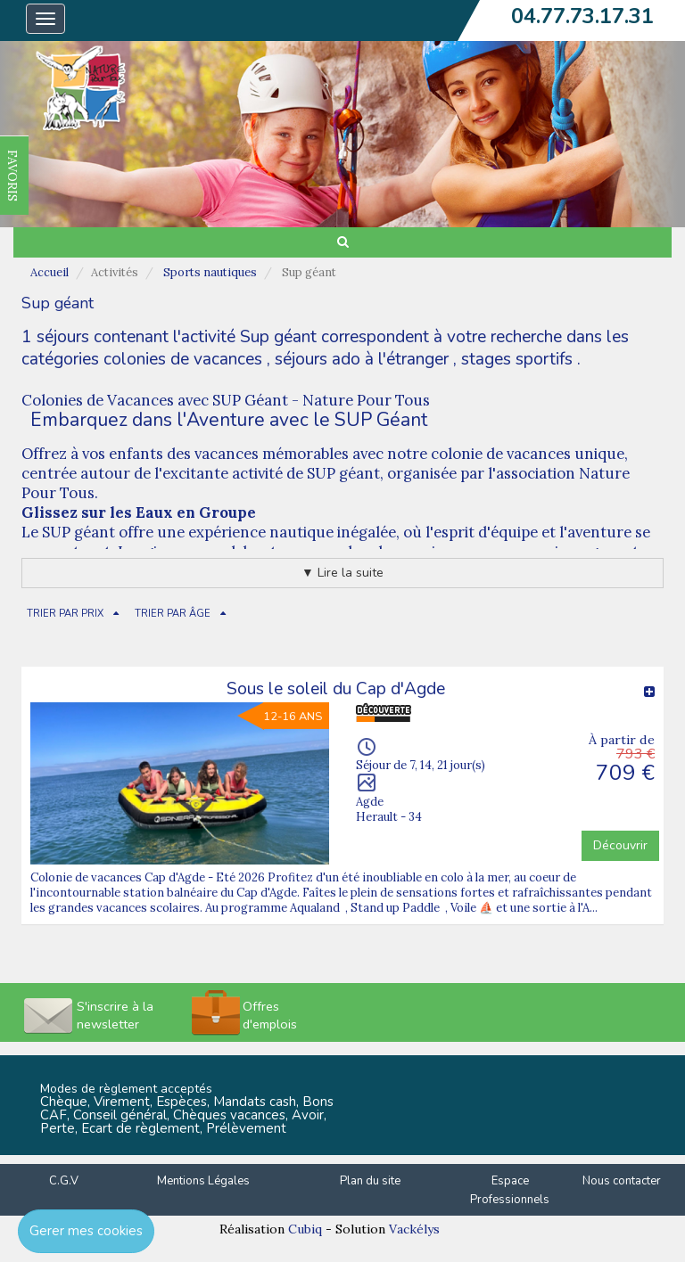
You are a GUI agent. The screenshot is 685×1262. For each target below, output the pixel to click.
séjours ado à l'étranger (362, 359)
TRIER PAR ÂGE (172, 613)
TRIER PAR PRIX (65, 613)
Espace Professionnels (509, 1190)
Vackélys (414, 1229)
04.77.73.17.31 (582, 16)
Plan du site (370, 1181)
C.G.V (63, 1181)
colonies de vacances (182, 359)
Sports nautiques (210, 272)
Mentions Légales (203, 1181)
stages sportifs (517, 359)
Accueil (49, 272)
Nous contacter (621, 1181)
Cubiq (305, 1229)
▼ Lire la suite (342, 572)
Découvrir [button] (620, 845)
